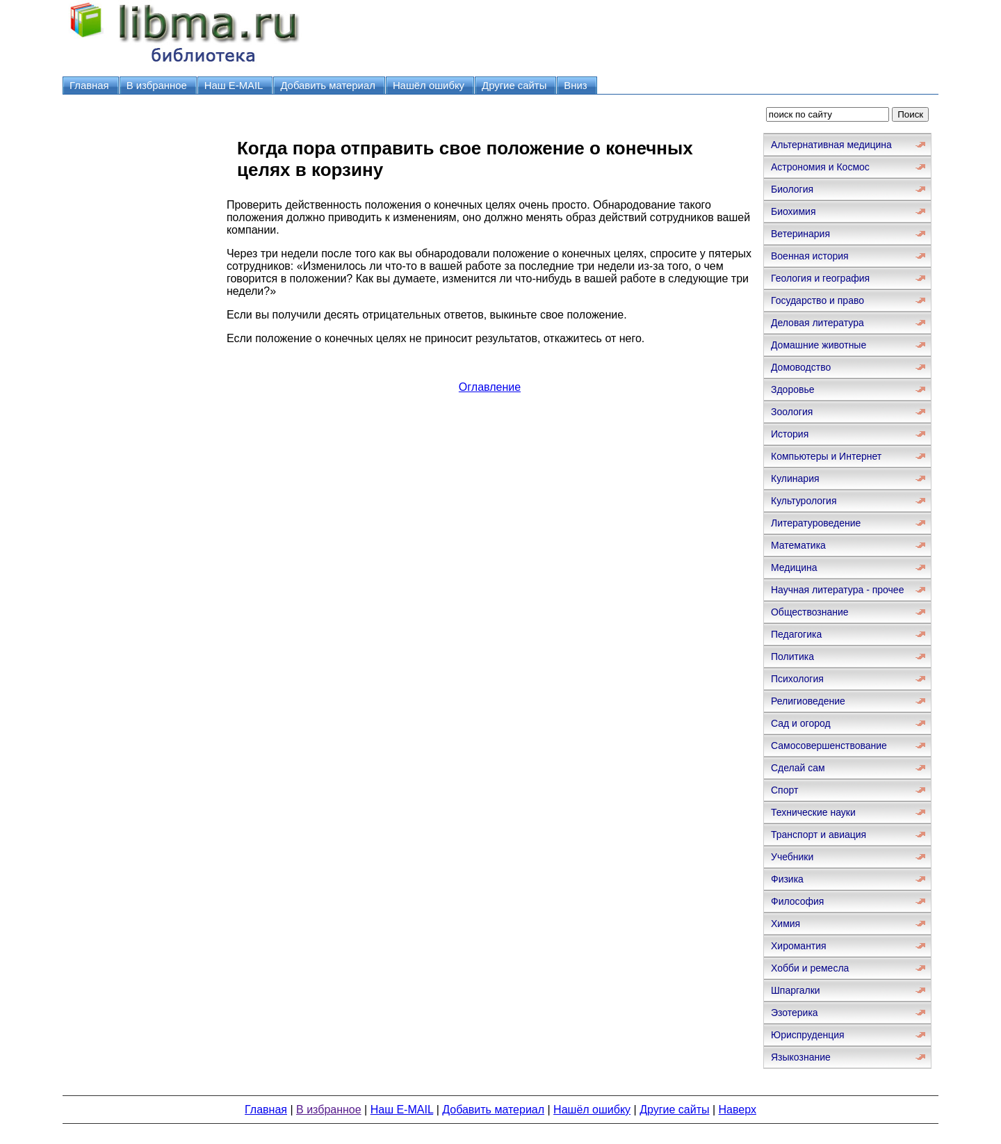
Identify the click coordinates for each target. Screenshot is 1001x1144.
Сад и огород (801, 723)
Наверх (737, 1109)
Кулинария (795, 478)
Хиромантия (799, 945)
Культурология (804, 500)
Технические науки (813, 812)
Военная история (810, 255)
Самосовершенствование (829, 745)
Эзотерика (794, 1012)
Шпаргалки (795, 990)
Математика (798, 545)
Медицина (794, 567)
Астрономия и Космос (820, 166)
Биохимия (793, 211)
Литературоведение (816, 523)
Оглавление (490, 387)
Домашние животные (818, 345)
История (789, 434)
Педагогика (796, 634)
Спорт (784, 790)
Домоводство (801, 367)
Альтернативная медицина (831, 144)
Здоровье (793, 389)
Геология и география (820, 278)
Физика (787, 879)
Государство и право (817, 300)
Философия (797, 901)
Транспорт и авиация (818, 834)
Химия (785, 923)
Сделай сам (798, 767)
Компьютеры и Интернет (826, 456)
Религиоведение (808, 701)
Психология (797, 678)
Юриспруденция (808, 1034)
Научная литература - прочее (837, 589)
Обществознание (810, 612)
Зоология (792, 411)
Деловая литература (817, 322)
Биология (792, 189)
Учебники (792, 856)
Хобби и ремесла (810, 968)
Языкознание (801, 1057)
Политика (792, 656)
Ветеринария (800, 233)
